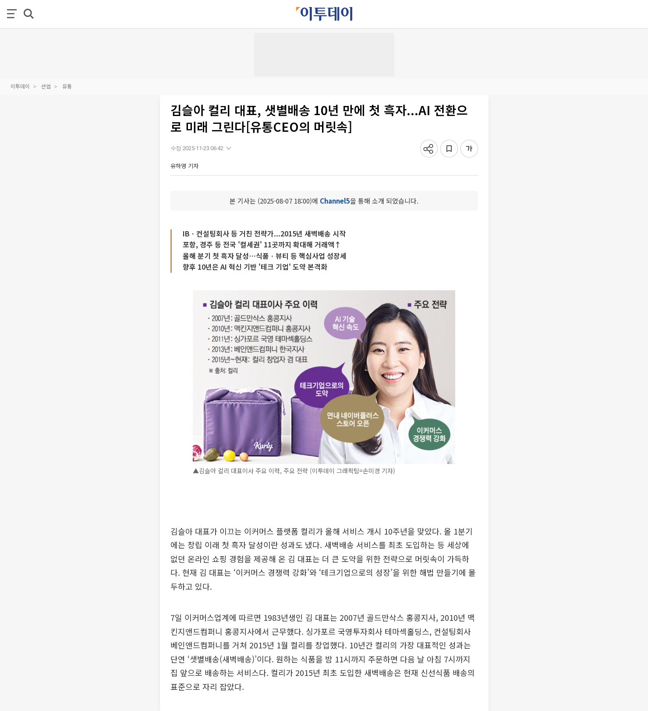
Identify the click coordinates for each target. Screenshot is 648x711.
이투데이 (20, 86)
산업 (46, 86)
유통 (67, 86)
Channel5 (335, 200)
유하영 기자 (184, 166)
